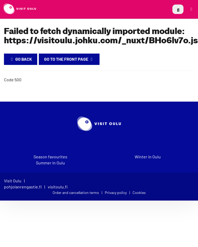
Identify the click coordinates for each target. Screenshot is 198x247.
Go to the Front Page (69, 58)
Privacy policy (116, 192)
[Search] (177, 9)
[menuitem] (177, 9)
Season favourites (50, 156)
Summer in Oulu (50, 162)
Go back (20, 58)
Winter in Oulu (148, 156)
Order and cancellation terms (76, 192)
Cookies (139, 192)
